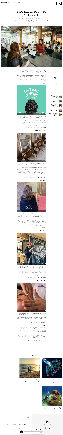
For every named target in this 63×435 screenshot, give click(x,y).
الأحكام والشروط (20, 424)
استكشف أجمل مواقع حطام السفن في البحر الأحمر (52, 408)
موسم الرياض (27, 417)
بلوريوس (43, 328)
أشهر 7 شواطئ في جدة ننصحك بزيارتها (32, 381)
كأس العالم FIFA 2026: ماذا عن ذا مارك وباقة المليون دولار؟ (53, 96)
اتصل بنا (21, 419)
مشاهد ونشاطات (60, 379)
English (9, 2)
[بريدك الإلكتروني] (33, 432)
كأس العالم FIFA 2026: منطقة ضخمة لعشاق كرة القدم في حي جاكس (54, 105)
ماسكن (45, 313)
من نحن (28, 419)
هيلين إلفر (32, 23)
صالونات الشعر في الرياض (23, 346)
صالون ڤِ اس (25, 216)
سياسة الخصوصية (26, 424)
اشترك (21, 432)
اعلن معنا (24, 419)
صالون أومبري (42, 266)
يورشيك (43, 163)
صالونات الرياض (32, 346)
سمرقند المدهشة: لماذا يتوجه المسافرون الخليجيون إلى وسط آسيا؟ (53, 114)
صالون (39, 346)
